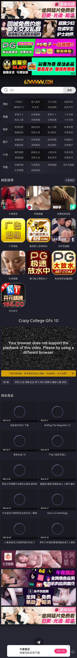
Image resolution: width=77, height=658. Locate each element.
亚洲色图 (35, 139)
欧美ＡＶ (52, 114)
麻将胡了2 (19, 107)
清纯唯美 (35, 144)
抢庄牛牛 (68, 107)
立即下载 (60, 650)
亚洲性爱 (19, 126)
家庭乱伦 (35, 152)
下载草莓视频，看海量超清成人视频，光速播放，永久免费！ (41, 373)
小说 (5, 154)
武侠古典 (68, 152)
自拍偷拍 (35, 114)
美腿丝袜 (19, 144)
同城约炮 (19, 164)
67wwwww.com (38, 82)
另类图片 (68, 144)
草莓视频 (52, 164)
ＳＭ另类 (68, 119)
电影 (5, 129)
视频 (5, 116)
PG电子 (19, 101)
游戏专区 (68, 101)
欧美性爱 (68, 126)
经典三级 (35, 132)
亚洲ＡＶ (19, 114)
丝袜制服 (35, 119)
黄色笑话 (52, 157)
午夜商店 (35, 164)
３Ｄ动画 (68, 114)
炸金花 (35, 107)
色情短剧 (35, 170)
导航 (5, 167)
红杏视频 (19, 170)
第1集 (6, 382)
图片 (5, 142)
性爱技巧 (68, 157)
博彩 (5, 104)
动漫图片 (68, 139)
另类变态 (68, 132)
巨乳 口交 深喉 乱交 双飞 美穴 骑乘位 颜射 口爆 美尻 (40, 382)
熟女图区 (52, 144)
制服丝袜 (19, 132)
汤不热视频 (68, 164)
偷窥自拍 (19, 139)
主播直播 (52, 119)
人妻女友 (52, 152)
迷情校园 (19, 157)
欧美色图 (52, 139)
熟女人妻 (19, 119)
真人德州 (35, 101)
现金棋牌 (52, 107)
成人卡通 (52, 126)
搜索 (69, 90)
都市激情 (19, 152)
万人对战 (52, 101)
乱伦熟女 (52, 132)
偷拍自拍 (35, 126)
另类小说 (35, 157)
